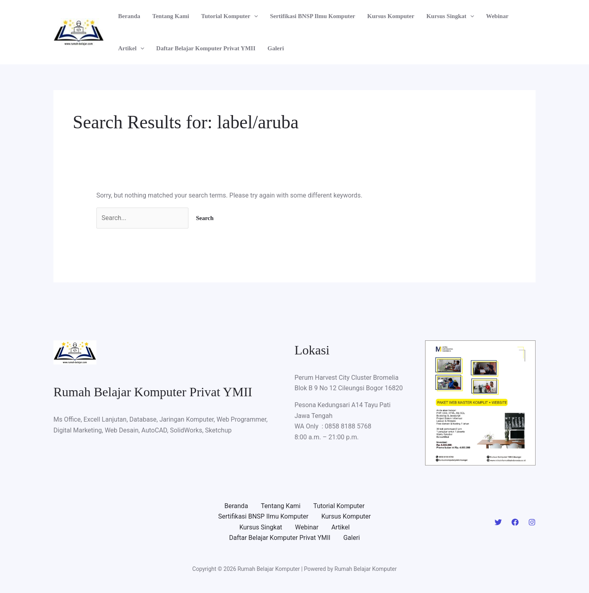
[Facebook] (515, 522)
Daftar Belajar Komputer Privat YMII (206, 48)
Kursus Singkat (450, 16)
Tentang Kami (170, 16)
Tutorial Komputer (229, 16)
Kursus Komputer (390, 16)
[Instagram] (532, 522)
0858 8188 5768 (348, 426)
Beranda (129, 16)
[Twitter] (498, 522)
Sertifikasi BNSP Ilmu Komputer (312, 16)
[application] (254, 16)
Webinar (497, 16)
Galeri (276, 48)
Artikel (131, 48)
